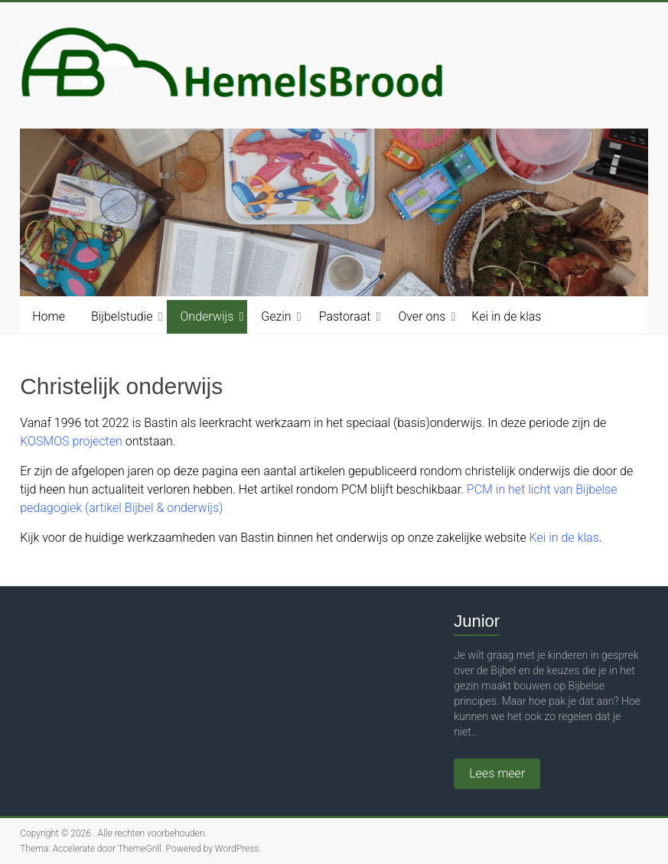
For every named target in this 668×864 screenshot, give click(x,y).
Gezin (276, 316)
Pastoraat (345, 316)
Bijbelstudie (122, 316)
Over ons (421, 316)
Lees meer (497, 773)
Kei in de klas (506, 316)
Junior (477, 621)
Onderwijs (207, 316)
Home (48, 316)
